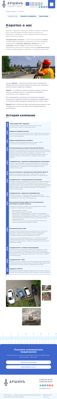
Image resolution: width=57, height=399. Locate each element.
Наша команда (43, 16)
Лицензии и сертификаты (28, 16)
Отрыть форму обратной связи (27, 4)
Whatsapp (39, 7)
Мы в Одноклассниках (52, 385)
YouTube (50, 385)
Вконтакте (44, 7)
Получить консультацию (28, 362)
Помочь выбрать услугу (28, 367)
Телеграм (42, 7)
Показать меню (51, 4)
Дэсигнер (46, 396)
